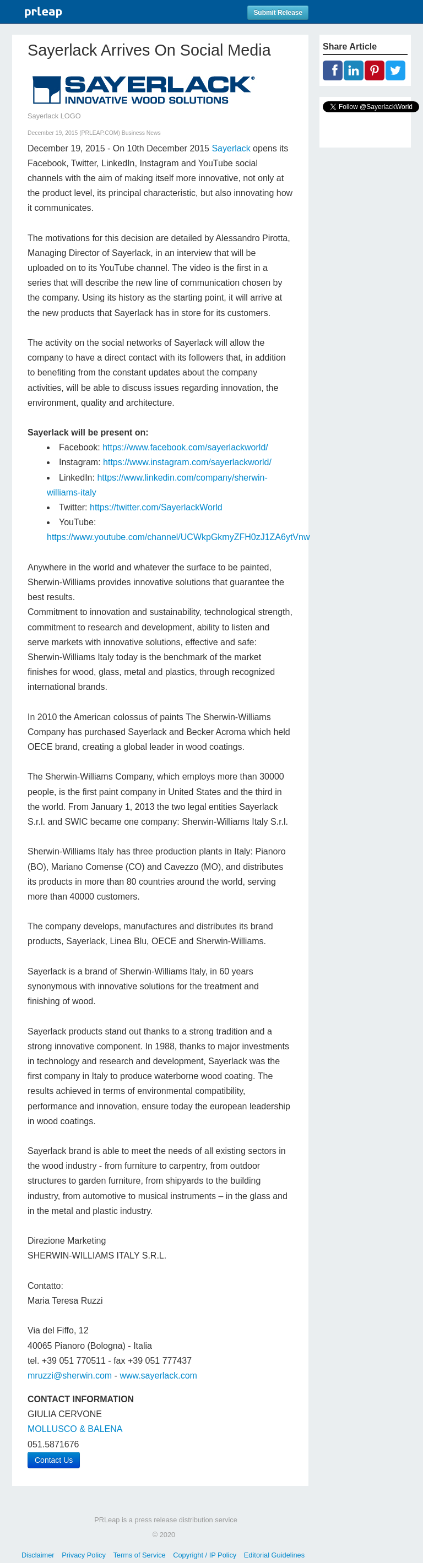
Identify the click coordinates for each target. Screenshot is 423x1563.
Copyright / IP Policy (204, 1555)
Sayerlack (231, 148)
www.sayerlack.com (158, 1375)
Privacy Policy (84, 1555)
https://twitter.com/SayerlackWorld (156, 507)
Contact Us (54, 1460)
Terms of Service (139, 1555)
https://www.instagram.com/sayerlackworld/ (187, 462)
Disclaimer (38, 1555)
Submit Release (277, 13)
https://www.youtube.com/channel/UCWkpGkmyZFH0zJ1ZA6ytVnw (178, 537)
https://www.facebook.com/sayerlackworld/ (185, 447)
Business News (141, 133)
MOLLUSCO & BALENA (75, 1429)
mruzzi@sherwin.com (70, 1375)
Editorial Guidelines (274, 1555)
